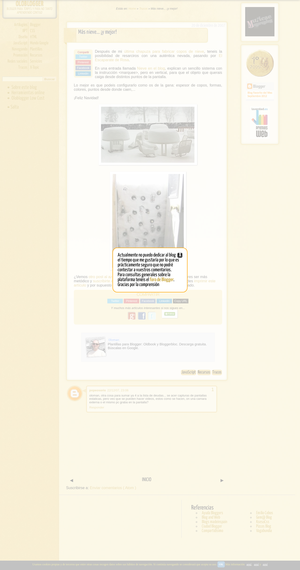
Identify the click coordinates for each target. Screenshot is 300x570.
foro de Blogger (161, 279)
